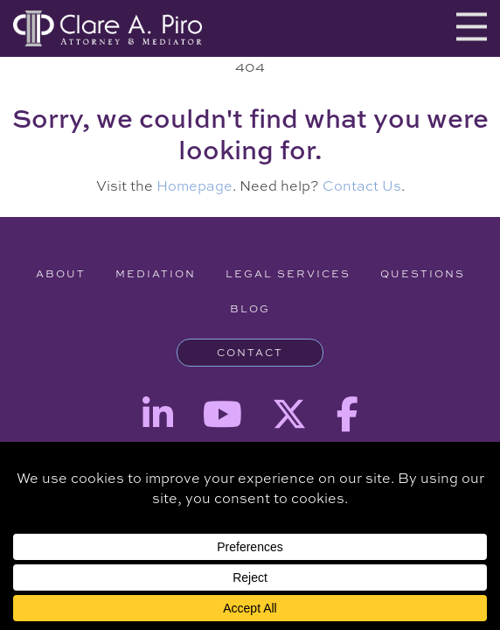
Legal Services (288, 274)
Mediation (155, 274)
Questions (422, 274)
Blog (250, 309)
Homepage (194, 185)
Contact (250, 353)
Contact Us (362, 185)
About (61, 274)
